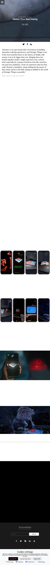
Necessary (10, 562)
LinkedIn (31, 44)
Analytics (19, 562)
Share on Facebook (27, 44)
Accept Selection (25, 559)
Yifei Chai (29, 17)
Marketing (41, 562)
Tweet (23, 44)
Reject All (37, 559)
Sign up (34, 534)
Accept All (13, 559)
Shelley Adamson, (23, 17)
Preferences (30, 562)
